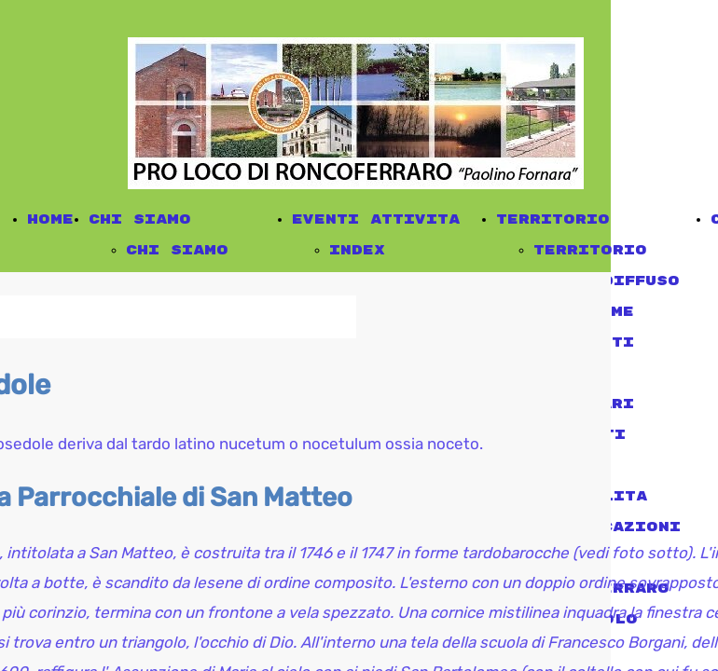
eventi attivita (376, 219)
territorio (553, 219)
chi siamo (140, 219)
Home (50, 219)
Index (357, 250)
